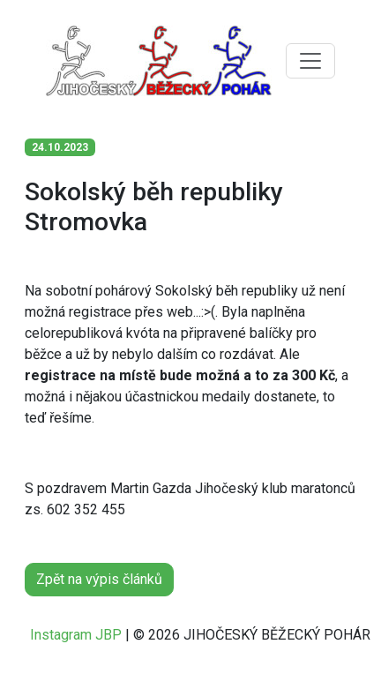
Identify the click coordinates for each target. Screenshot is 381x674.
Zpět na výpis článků (99, 579)
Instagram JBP (76, 634)
